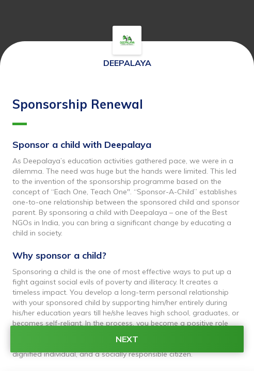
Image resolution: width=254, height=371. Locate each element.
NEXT (127, 339)
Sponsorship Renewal (77, 110)
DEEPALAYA (127, 63)
